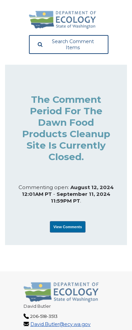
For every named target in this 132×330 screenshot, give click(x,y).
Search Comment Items (66, 44)
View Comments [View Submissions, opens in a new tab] (68, 227)
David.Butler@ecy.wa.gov (60, 324)
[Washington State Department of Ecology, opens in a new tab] (62, 20)
